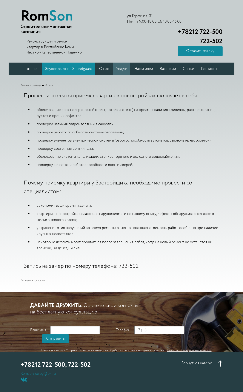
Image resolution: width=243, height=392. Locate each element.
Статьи (188, 69)
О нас (104, 69)
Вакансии (168, 69)
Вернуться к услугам (32, 280)
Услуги (121, 69)
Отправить (55, 338)
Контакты (209, 69)
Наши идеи (143, 69)
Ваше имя (38, 330)
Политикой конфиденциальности (189, 350)
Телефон (123, 330)
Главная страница (30, 85)
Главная (32, 69)
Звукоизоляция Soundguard (68, 69)
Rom (46, 16)
